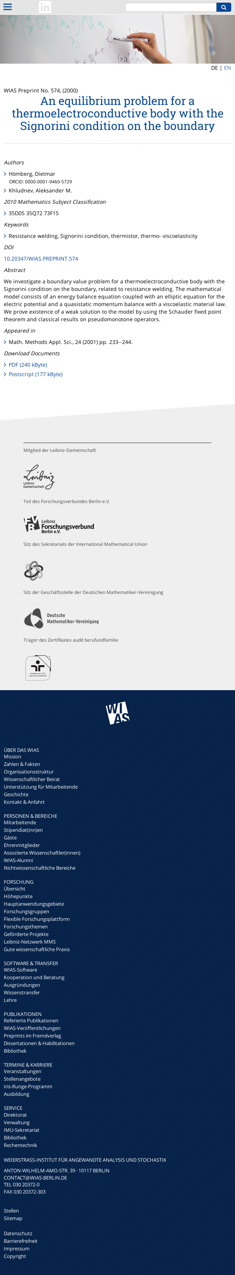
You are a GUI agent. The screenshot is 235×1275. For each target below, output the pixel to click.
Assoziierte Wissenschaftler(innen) (42, 852)
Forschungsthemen (26, 926)
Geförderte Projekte (26, 934)
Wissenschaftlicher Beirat (32, 779)
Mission (12, 756)
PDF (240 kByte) (28, 364)
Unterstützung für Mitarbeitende (41, 786)
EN (227, 67)
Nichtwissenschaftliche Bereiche (39, 867)
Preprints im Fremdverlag (32, 1035)
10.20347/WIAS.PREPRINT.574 (41, 258)
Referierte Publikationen (31, 1020)
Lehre (10, 1000)
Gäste (10, 837)
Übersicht (14, 888)
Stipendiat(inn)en (23, 830)
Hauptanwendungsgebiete (34, 903)
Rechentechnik (20, 1145)
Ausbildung (16, 1094)
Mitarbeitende (20, 822)
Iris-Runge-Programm (28, 1086)
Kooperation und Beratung (34, 977)
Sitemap (13, 1218)
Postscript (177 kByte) (36, 374)
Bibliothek (15, 1050)
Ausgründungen (22, 984)
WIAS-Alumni (18, 860)
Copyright (15, 1256)
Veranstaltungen (22, 1071)
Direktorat (15, 1114)
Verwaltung (17, 1122)
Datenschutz (18, 1233)
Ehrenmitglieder (22, 845)
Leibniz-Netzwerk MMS (30, 941)
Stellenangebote (22, 1078)
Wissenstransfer (22, 992)
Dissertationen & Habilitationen (39, 1043)
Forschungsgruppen (26, 911)
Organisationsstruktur (29, 771)
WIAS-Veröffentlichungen (32, 1028)
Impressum (17, 1248)
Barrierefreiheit (21, 1241)
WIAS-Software (20, 969)
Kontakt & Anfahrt (24, 801)
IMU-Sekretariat (21, 1130)
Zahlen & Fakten (22, 764)
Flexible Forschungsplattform (37, 919)
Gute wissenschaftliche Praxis (37, 949)
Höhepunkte (18, 896)
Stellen (11, 1210)
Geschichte (16, 794)
